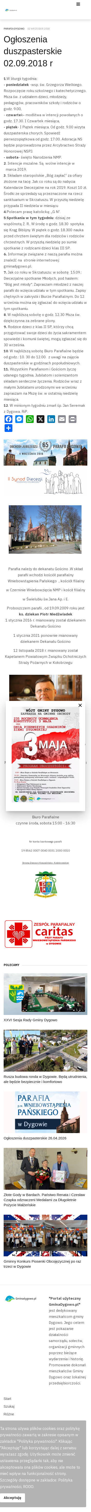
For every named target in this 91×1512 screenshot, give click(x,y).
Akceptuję (12, 1497)
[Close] (80, 705)
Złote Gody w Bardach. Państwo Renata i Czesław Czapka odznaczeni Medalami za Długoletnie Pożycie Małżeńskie (44, 1200)
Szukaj (9, 1406)
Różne (9, 1414)
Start (7, 1399)
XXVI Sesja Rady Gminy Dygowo (30, 1020)
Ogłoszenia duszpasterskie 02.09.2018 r (33, 51)
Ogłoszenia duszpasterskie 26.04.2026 (35, 1138)
